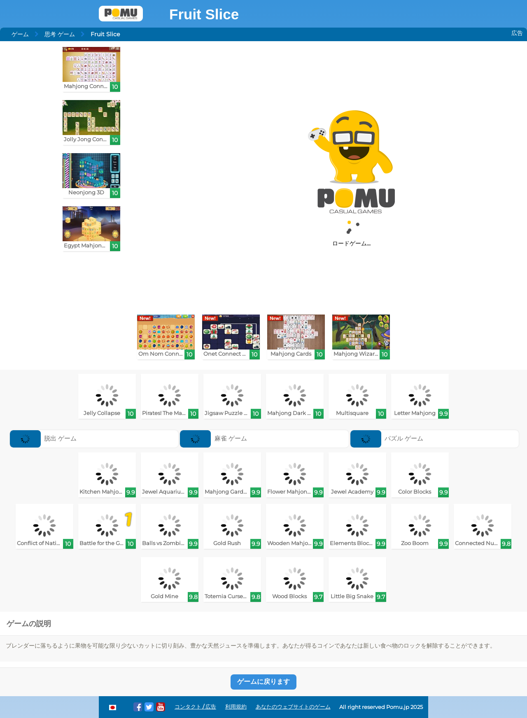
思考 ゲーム (59, 34)
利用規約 (236, 707)
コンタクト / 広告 (195, 707)
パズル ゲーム (387, 438)
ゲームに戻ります (263, 681)
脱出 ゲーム (43, 438)
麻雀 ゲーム (213, 438)
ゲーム (20, 34)
